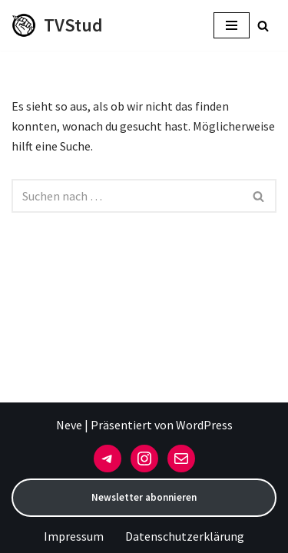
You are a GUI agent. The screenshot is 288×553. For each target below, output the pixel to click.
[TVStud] (57, 25)
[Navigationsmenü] (232, 25)
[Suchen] (263, 25)
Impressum (74, 536)
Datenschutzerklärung (184, 536)
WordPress (204, 424)
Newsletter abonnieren (144, 497)
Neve (69, 424)
